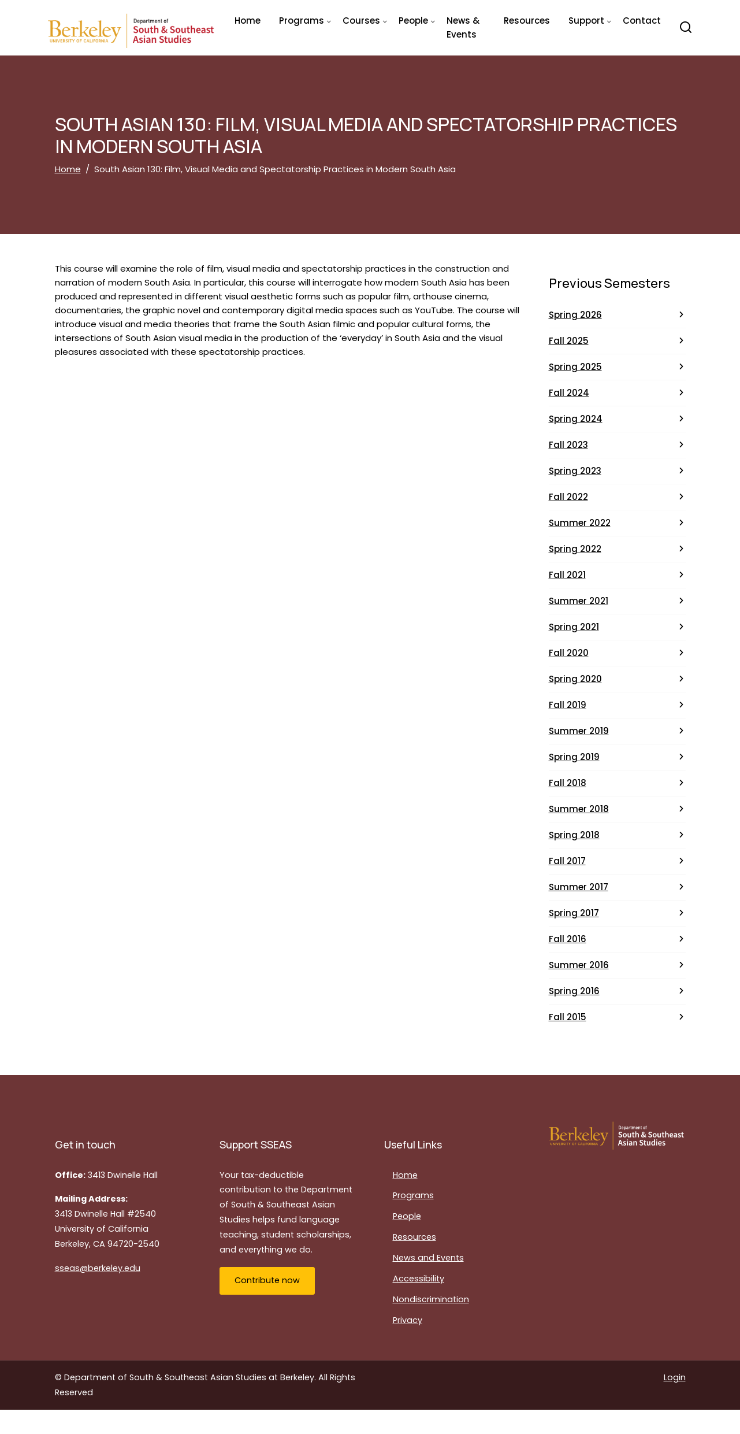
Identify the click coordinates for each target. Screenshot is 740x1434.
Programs (413, 1195)
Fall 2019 (567, 705)
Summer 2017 (578, 887)
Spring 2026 (575, 315)
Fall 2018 (567, 783)
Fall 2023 (568, 445)
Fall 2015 (567, 1017)
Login (675, 1377)
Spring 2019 (574, 757)
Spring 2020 (575, 679)
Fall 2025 (569, 341)
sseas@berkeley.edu (97, 1268)
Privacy (407, 1320)
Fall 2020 (569, 653)
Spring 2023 (575, 471)
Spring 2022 (575, 549)
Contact (642, 20)
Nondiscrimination (431, 1299)
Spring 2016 (574, 991)
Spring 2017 (574, 913)
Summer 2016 (579, 965)
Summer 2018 (579, 809)
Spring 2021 (574, 627)
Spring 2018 (574, 835)
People (407, 1216)
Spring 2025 (575, 367)
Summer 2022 (580, 523)
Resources (527, 20)
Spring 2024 (576, 419)
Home (248, 20)
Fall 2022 (568, 497)
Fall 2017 (567, 861)
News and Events (428, 1257)
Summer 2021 (578, 601)
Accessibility (418, 1278)
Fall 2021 (567, 575)
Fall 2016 (567, 939)
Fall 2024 (569, 393)
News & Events (463, 27)
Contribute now (267, 1280)
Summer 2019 (579, 731)
